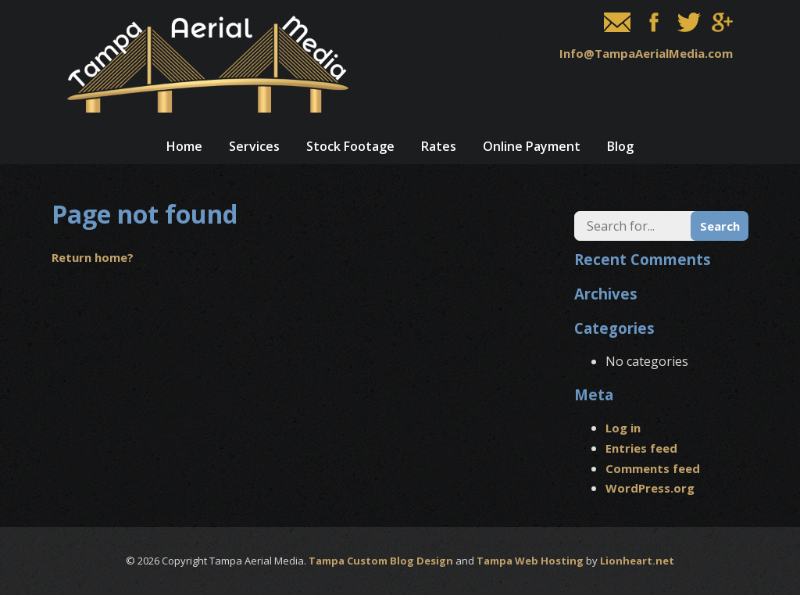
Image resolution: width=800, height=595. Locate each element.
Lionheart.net (637, 561)
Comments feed (652, 468)
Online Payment (531, 146)
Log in (623, 427)
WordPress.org (650, 488)
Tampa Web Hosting (530, 561)
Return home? (93, 257)
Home (184, 146)
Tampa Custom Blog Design (381, 561)
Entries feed (641, 448)
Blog (620, 146)
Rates (438, 146)
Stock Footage (350, 146)
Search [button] (720, 226)
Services (254, 146)
